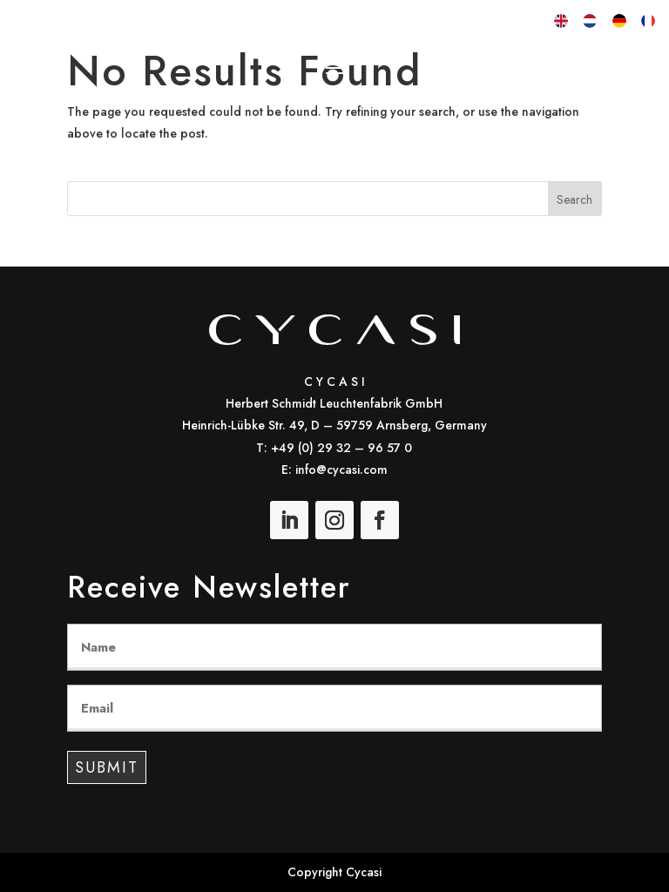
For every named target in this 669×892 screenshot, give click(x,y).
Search (574, 199)
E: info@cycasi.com (334, 469)
